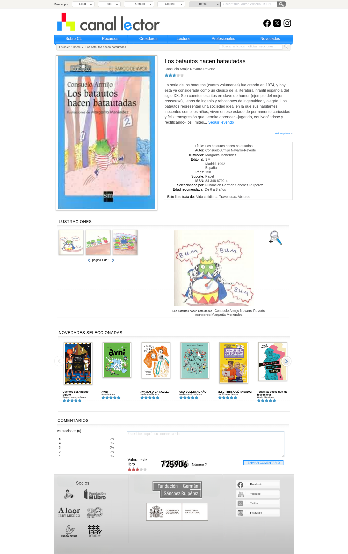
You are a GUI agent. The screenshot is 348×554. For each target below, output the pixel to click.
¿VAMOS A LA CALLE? (154, 391)
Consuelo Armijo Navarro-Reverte (190, 69)
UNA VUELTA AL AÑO (193, 391)
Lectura (183, 39)
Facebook (256, 484)
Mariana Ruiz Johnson (191, 394)
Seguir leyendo (221, 122)
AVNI (105, 391)
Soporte (170, 4)
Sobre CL (73, 39)
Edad (82, 4)
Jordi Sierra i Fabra (228, 394)
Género (139, 4)
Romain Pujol (109, 394)
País (108, 4)
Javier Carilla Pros (150, 394)
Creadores (148, 39)
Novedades (270, 39)
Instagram (256, 512)
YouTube (255, 493)
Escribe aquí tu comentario (205, 444)
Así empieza (284, 133)
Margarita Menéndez (220, 155)
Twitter (254, 503)
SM (207, 159)
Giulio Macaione (265, 397)
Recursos (110, 39)
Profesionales (223, 39)
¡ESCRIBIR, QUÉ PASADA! (235, 391)
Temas (203, 4)
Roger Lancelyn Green (74, 397)
